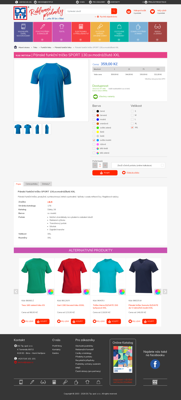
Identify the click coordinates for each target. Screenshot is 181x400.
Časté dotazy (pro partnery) (88, 371)
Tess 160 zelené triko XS (33, 305)
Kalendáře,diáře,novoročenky (23, 29)
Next (165, 291)
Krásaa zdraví (157, 31)
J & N (50, 202)
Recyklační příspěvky (84, 360)
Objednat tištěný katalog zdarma (122, 381)
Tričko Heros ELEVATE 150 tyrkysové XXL (105, 306)
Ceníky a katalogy (83, 353)
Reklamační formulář (84, 349)
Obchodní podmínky (84, 346)
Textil (62, 30)
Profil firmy (57, 346)
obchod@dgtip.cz (43, 2)
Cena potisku (31, 184)
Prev (16, 291)
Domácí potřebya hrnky (138, 31)
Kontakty (113, 2)
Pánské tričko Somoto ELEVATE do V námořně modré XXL (143, 306)
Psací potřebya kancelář (42, 31)
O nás (80, 2)
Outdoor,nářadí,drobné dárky (100, 31)
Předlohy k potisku (83, 356)
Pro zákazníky (97, 2)
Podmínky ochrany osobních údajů (88, 366)
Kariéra (55, 353)
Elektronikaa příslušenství (81, 31)
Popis (18, 184)
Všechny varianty (103, 96)
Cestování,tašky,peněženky (119, 31)
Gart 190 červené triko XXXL (70, 305)
